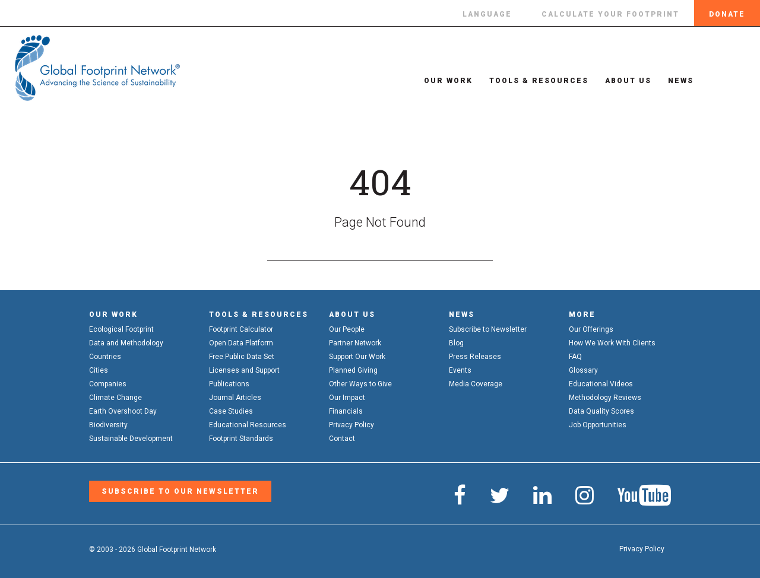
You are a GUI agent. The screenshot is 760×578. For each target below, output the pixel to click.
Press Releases (475, 356)
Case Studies (231, 411)
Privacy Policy (351, 425)
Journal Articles (235, 397)
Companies (107, 384)
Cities (98, 370)
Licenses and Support (244, 370)
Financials (346, 411)
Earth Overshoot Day (123, 411)
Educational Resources (247, 425)
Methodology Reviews (605, 397)
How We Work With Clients (612, 343)
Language (487, 14)
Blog (456, 343)
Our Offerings (591, 329)
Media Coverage (475, 384)
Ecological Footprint (121, 329)
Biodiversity (108, 425)
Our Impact (347, 397)
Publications (229, 384)
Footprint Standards (241, 438)
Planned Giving (353, 370)
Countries (105, 356)
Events (460, 370)
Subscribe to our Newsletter (179, 491)
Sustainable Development (131, 438)
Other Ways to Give (360, 384)
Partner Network (355, 343)
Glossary (583, 370)
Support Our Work (357, 356)
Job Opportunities (597, 425)
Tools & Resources (528, 81)
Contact (342, 438)
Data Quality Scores (601, 411)
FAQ (575, 356)
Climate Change (115, 397)
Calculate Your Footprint (610, 14)
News (670, 81)
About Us (617, 81)
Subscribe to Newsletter (488, 329)
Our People (347, 329)
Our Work (437, 81)
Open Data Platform (241, 343)
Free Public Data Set (241, 356)
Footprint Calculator (241, 329)
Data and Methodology (126, 343)
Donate (727, 14)
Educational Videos (601, 384)
